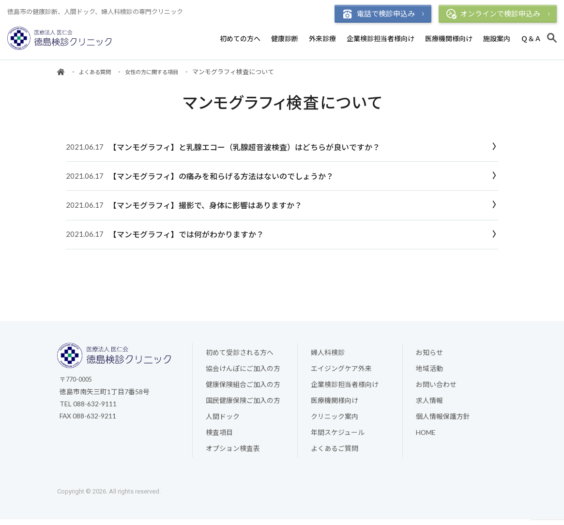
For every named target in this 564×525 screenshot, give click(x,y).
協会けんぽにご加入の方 (243, 372)
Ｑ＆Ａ (531, 38)
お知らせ (429, 355)
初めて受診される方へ (240, 355)
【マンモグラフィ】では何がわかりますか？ (185, 236)
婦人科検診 (328, 355)
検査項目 (219, 436)
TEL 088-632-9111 (88, 406)
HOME (426, 436)
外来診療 (322, 38)
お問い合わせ (436, 388)
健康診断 (284, 38)
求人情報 (429, 404)
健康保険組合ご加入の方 (243, 388)
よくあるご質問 (334, 453)
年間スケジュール (338, 436)
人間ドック (223, 421)
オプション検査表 (233, 453)
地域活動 (429, 372)
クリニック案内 (334, 421)
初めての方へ (240, 38)
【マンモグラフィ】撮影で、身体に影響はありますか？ (204, 206)
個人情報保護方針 (443, 421)
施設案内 (496, 38)
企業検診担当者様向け (380, 38)
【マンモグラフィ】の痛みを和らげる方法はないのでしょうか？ (220, 177)
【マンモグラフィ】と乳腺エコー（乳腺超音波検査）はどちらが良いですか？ (243, 147)
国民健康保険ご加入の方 (243, 404)
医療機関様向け (449, 38)
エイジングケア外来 (341, 372)
